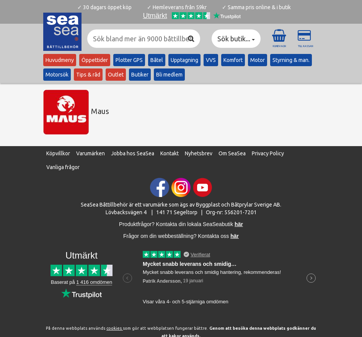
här (234, 236)
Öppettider (95, 60)
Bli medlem (169, 75)
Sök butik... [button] (236, 38)
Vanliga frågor (63, 167)
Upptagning (184, 60)
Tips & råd (88, 75)
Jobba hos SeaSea (132, 153)
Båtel (156, 60)
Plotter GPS (129, 60)
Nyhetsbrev (198, 153)
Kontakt (169, 153)
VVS (211, 60)
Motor (257, 60)
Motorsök (57, 75)
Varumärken (90, 153)
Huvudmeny (60, 60)
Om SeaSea (232, 153)
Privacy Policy (268, 153)
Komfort (233, 60)
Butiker (139, 75)
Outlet (116, 75)
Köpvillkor (58, 153)
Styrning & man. (291, 60)
